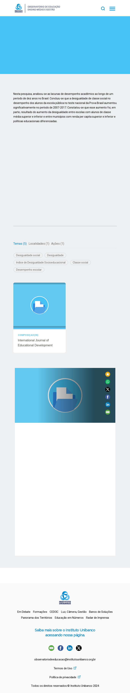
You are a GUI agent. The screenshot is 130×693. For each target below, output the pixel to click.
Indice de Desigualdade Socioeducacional (40, 262)
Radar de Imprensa (97, 617)
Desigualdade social (28, 255)
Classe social (80, 262)
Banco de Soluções (101, 612)
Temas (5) (20, 243)
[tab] (20, 244)
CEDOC (54, 612)
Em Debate (23, 612)
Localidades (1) (39, 243)
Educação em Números (69, 617)
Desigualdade (55, 255)
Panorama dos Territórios (36, 617)
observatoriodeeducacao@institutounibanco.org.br (65, 659)
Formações (40, 612)
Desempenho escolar (29, 269)
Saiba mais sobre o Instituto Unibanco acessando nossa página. (65, 632)
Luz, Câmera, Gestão (73, 612)
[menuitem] (23, 611)
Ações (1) (57, 243)
